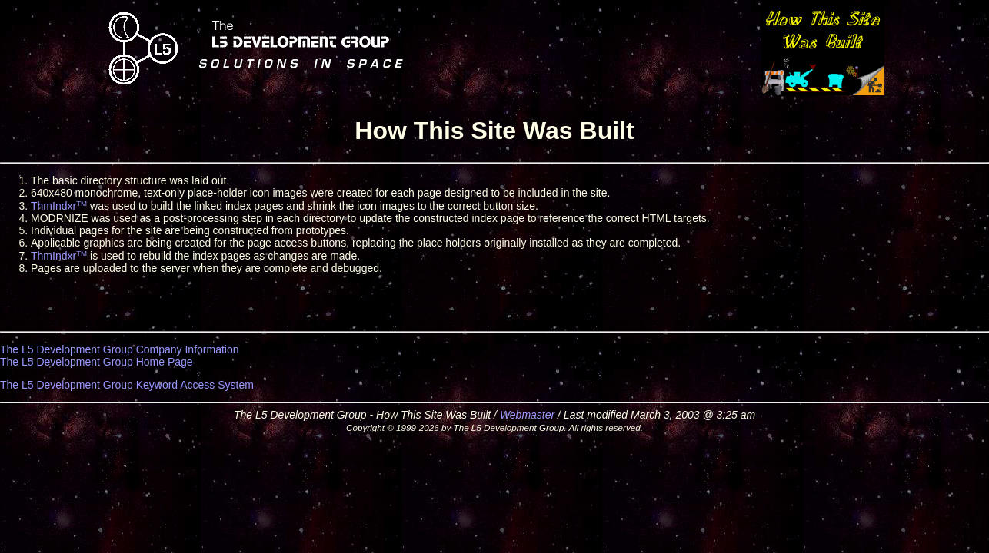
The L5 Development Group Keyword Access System (127, 385)
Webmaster (527, 415)
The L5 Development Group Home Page (96, 362)
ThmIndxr (59, 206)
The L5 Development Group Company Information (119, 349)
